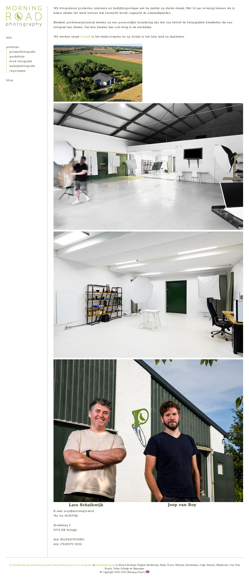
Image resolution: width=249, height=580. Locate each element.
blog (9, 80)
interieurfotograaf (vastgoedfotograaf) (52, 565)
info (9, 37)
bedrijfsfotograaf (105, 565)
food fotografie (20, 61)
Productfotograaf (19, 565)
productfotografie (22, 52)
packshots (17, 56)
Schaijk (85, 36)
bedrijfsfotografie (22, 66)
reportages (17, 71)
